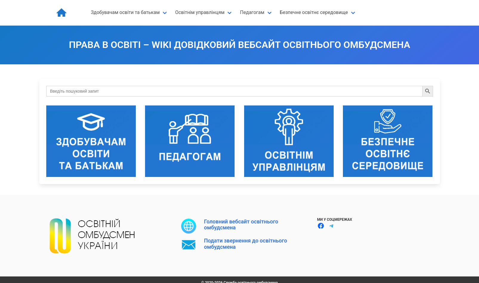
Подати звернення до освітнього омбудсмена (245, 243)
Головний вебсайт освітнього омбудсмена (241, 224)
